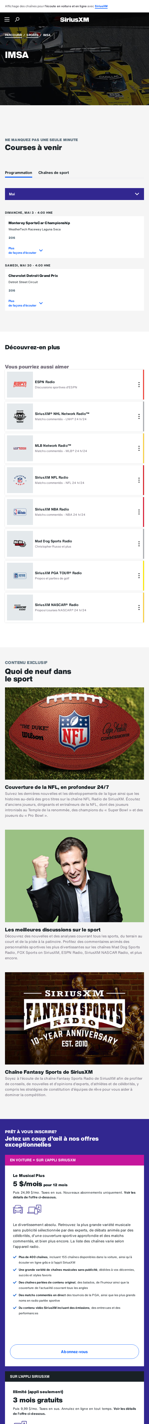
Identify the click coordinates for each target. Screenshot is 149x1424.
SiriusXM (101, 6)
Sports (32, 35)
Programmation (18, 172)
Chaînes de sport (53, 172)
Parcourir (13, 35)
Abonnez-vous (74, 1352)
